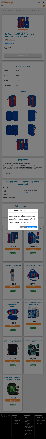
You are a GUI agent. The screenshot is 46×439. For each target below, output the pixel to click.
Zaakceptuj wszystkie (31, 227)
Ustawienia (22, 227)
